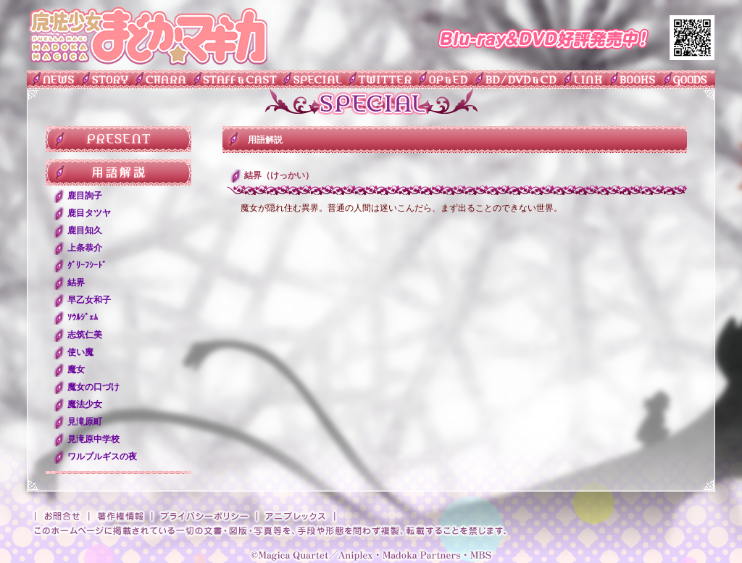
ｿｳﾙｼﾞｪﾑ (82, 317)
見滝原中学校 (93, 439)
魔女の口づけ (93, 387)
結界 (76, 283)
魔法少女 (84, 404)
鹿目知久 (84, 230)
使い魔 (80, 352)
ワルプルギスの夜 (102, 456)
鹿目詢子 (84, 196)
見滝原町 (84, 422)
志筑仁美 (84, 335)
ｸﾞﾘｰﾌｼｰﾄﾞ (87, 265)
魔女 (76, 369)
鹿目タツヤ (89, 213)
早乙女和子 (89, 300)
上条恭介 (84, 248)
